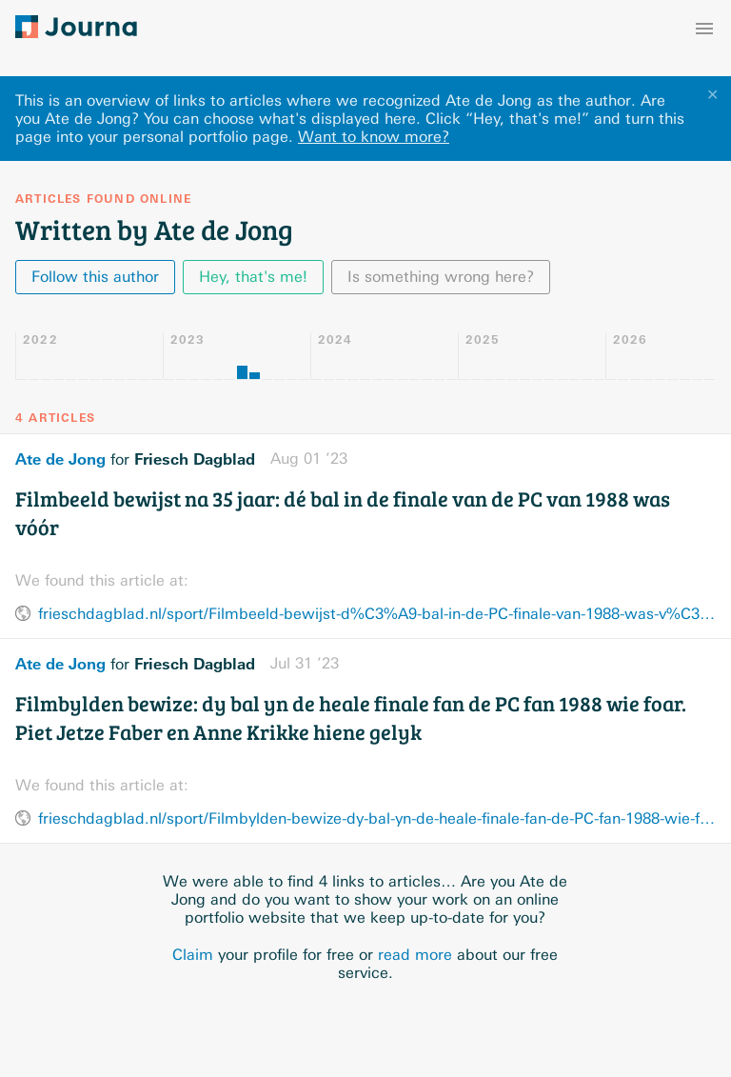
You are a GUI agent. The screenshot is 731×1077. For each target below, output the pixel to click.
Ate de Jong (60, 459)
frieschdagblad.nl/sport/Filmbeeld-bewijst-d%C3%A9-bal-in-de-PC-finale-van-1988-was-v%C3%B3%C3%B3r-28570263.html (377, 614)
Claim (192, 955)
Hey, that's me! (253, 277)
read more (415, 955)
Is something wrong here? (440, 277)
